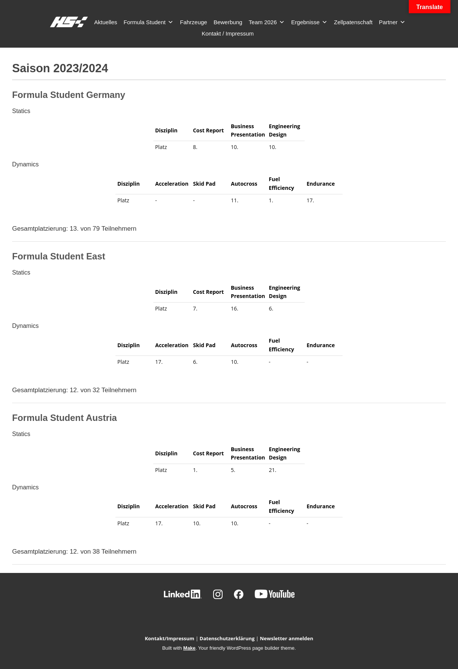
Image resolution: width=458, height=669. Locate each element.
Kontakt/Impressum (169, 638)
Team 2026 (267, 22)
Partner (392, 22)
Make (189, 648)
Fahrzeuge (193, 22)
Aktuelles (105, 22)
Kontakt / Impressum (228, 33)
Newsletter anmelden (286, 638)
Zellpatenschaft (353, 22)
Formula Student (149, 22)
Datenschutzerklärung (226, 638)
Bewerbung (227, 22)
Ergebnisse (309, 22)
